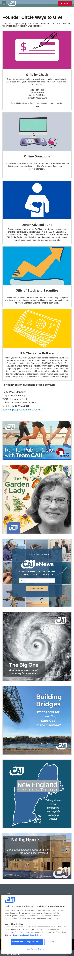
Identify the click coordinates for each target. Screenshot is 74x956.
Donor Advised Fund (37, 225)
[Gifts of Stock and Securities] (37, 266)
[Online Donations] (37, 132)
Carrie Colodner (38, 303)
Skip (52, 942)
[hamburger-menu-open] (4, 3)
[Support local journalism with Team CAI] (37, 440)
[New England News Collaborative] (37, 794)
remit (27, 103)
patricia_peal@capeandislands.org (22, 409)
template (20, 374)
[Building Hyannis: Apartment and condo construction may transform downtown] (37, 856)
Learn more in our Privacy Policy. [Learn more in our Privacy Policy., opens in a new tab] (27, 935)
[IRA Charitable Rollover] (37, 328)
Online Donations (37, 156)
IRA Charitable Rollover (37, 353)
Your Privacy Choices (35, 949)
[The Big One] (37, 646)
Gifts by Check (37, 74)
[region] (36, 924)
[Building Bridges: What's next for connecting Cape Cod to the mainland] (37, 720)
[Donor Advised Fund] (37, 200)
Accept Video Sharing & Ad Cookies (26, 942)
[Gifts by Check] (37, 50)
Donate (66, 4)
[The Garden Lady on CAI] (37, 499)
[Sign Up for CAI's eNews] (37, 573)
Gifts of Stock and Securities (37, 290)
